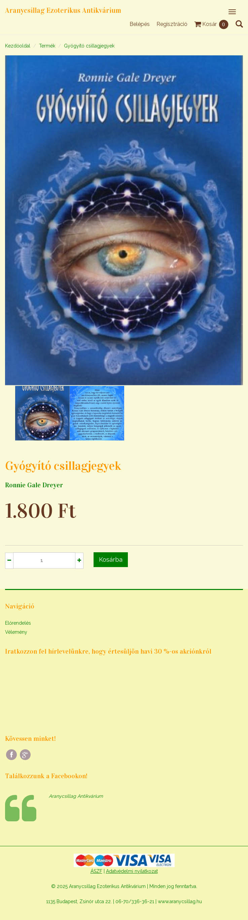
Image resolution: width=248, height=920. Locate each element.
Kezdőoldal (17, 45)
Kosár (211, 24)
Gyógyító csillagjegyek (89, 45)
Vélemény (16, 632)
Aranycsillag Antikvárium (76, 796)
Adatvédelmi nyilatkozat (132, 871)
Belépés (140, 24)
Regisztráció (171, 24)
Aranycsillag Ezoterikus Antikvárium (63, 10)
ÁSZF (96, 871)
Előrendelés (18, 623)
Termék (47, 45)
